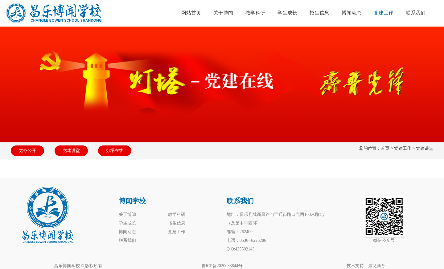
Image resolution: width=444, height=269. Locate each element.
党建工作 (402, 148)
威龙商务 (376, 265)
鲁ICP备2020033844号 (222, 265)
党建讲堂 (71, 150)
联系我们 (127, 240)
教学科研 (176, 214)
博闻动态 (127, 231)
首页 (385, 148)
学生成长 (127, 223)
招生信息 (176, 223)
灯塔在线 (114, 150)
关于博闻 (127, 214)
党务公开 (27, 150)
